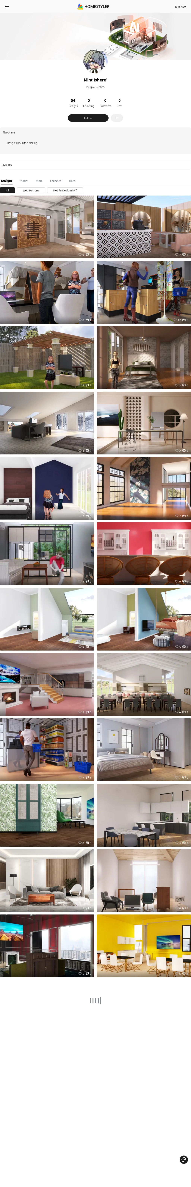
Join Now (181, 6)
